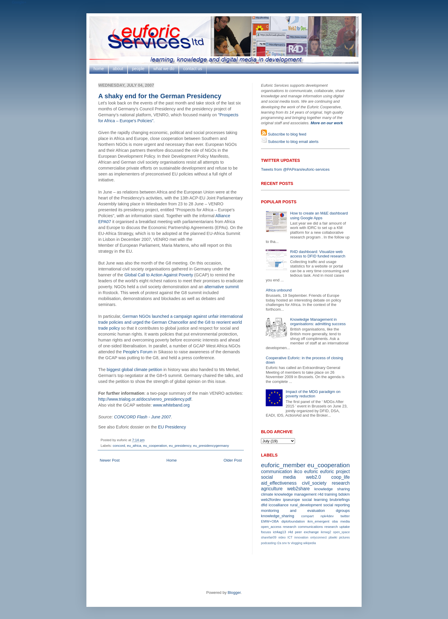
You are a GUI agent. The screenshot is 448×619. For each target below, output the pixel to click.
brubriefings (340, 499)
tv (289, 543)
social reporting (336, 505)
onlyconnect (318, 537)
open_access (271, 526)
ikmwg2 (326, 532)
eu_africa (134, 445)
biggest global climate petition (134, 369)
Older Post (233, 460)
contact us (192, 68)
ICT (290, 537)
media (345, 521)
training (331, 494)
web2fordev (271, 499)
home (99, 68)
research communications (303, 526)
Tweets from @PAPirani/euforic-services (295, 169)
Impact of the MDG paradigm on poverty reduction (313, 394)
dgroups (343, 510)
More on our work (327, 123)
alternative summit (221, 286)
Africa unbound (278, 290)
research (341, 483)
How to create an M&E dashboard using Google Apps (319, 215)
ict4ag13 (279, 532)
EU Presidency (172, 427)
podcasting (268, 543)
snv (284, 543)
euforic (311, 471)
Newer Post (110, 460)
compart (307, 516)
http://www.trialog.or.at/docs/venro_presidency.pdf (144, 399)
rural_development (306, 505)
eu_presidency (180, 445)
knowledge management (295, 494)
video (282, 537)
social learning (315, 499)
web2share (298, 488)
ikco (298, 471)
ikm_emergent (318, 521)
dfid (264, 505)
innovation (301, 537)
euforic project (335, 471)
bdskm (344, 494)
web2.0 (313, 477)
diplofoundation (293, 521)
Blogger (234, 592)
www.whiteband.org (171, 405)
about (118, 68)
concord (119, 445)
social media (278, 477)
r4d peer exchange (303, 532)
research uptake (337, 526)
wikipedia (309, 543)
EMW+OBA (270, 521)
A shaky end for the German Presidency (159, 96)
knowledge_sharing (277, 516)
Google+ (19, 2)
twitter (345, 516)
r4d (320, 494)
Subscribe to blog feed (286, 134)
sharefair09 (268, 537)
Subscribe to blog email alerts (292, 141)
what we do (163, 68)
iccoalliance (279, 505)
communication (276, 471)
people (138, 68)
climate (267, 494)
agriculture (272, 488)
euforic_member (283, 465)
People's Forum (137, 351)
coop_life (340, 477)
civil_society (314, 483)
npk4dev (326, 516)
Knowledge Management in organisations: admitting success (318, 321)
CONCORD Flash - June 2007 (142, 417)
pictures (344, 537)
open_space (341, 532)
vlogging (296, 543)
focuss (266, 532)
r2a (279, 543)
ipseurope (291, 499)
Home (172, 460)
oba (335, 521)
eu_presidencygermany (211, 445)
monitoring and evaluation (293, 510)
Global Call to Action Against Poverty (158, 275)
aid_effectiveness (278, 483)
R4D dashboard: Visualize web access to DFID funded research (317, 254)
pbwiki (332, 537)
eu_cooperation (155, 445)
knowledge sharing (332, 489)
